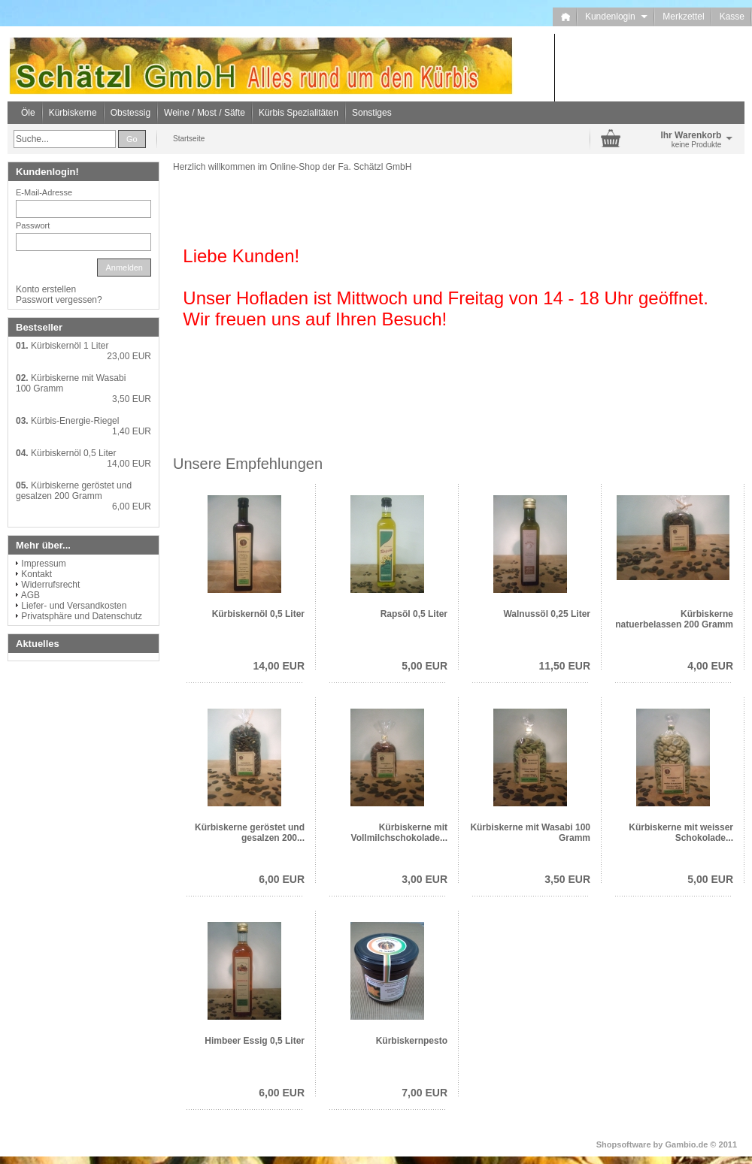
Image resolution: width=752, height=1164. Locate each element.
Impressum (43, 563)
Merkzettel (683, 16)
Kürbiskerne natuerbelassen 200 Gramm (674, 619)
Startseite (189, 139)
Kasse (732, 16)
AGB (30, 595)
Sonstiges (372, 112)
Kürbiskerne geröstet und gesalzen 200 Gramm (74, 490)
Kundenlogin (616, 16)
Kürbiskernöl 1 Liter (69, 345)
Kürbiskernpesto (411, 1041)
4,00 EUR (710, 666)
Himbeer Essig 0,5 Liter (255, 1041)
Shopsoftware (623, 1144)
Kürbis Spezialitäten (298, 112)
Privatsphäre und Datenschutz (81, 616)
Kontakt (36, 574)
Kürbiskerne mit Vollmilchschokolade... (399, 832)
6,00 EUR (282, 879)
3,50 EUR (567, 879)
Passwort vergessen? (59, 300)
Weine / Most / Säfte (204, 112)
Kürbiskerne (73, 112)
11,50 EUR (564, 666)
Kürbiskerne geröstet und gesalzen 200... (250, 832)
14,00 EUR (279, 666)
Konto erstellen (46, 289)
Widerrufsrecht (50, 584)
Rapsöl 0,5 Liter (414, 614)
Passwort (33, 225)
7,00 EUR (424, 1093)
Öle (28, 112)
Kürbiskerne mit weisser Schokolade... (681, 832)
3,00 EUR (424, 879)
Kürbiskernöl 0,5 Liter (258, 614)
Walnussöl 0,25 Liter (546, 614)
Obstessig (130, 112)
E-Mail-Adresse (44, 192)
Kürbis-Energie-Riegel (75, 421)
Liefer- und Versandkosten (73, 605)
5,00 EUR (424, 666)
